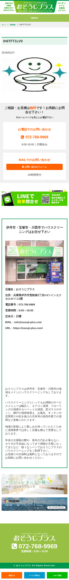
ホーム (5, 25)
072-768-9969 (34, 137)
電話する (11, 575)
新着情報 (16, 25)
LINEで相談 (57, 575)
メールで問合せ (34, 575)
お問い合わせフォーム (34, 168)
